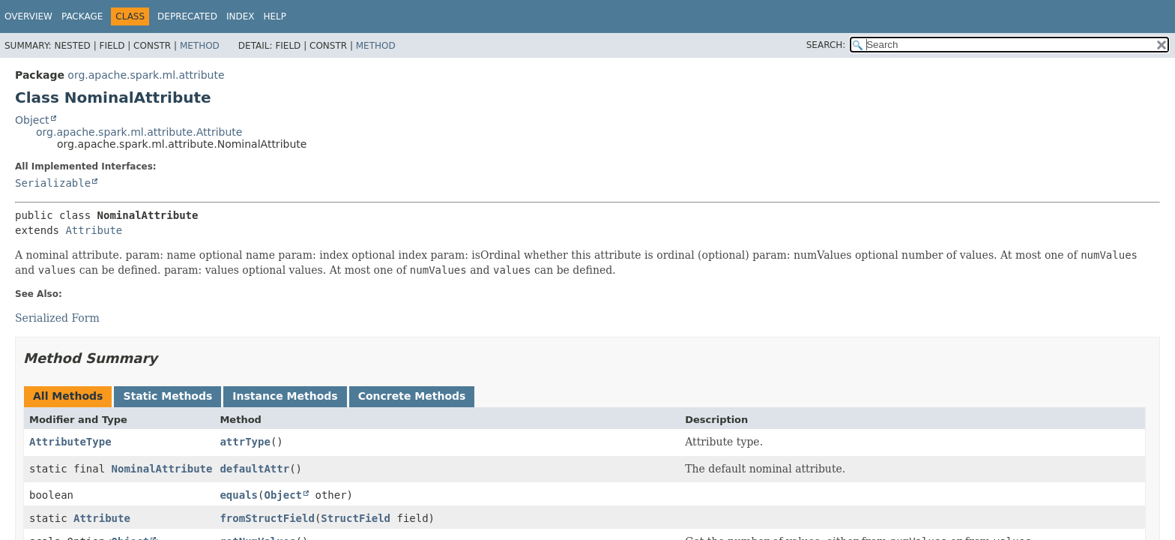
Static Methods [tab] (167, 396)
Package (82, 16)
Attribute (93, 230)
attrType (245, 442)
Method (200, 45)
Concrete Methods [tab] (412, 396)
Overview (28, 16)
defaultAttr (254, 469)
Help (274, 16)
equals (239, 495)
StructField (355, 518)
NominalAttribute (162, 469)
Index (240, 16)
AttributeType (70, 442)
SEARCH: (826, 45)
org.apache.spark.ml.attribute (145, 75)
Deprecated (187, 16)
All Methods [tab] (68, 396)
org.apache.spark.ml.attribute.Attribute (139, 132)
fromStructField (267, 518)
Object (32, 120)
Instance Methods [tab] (284, 396)
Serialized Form (57, 318)
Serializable (53, 183)
